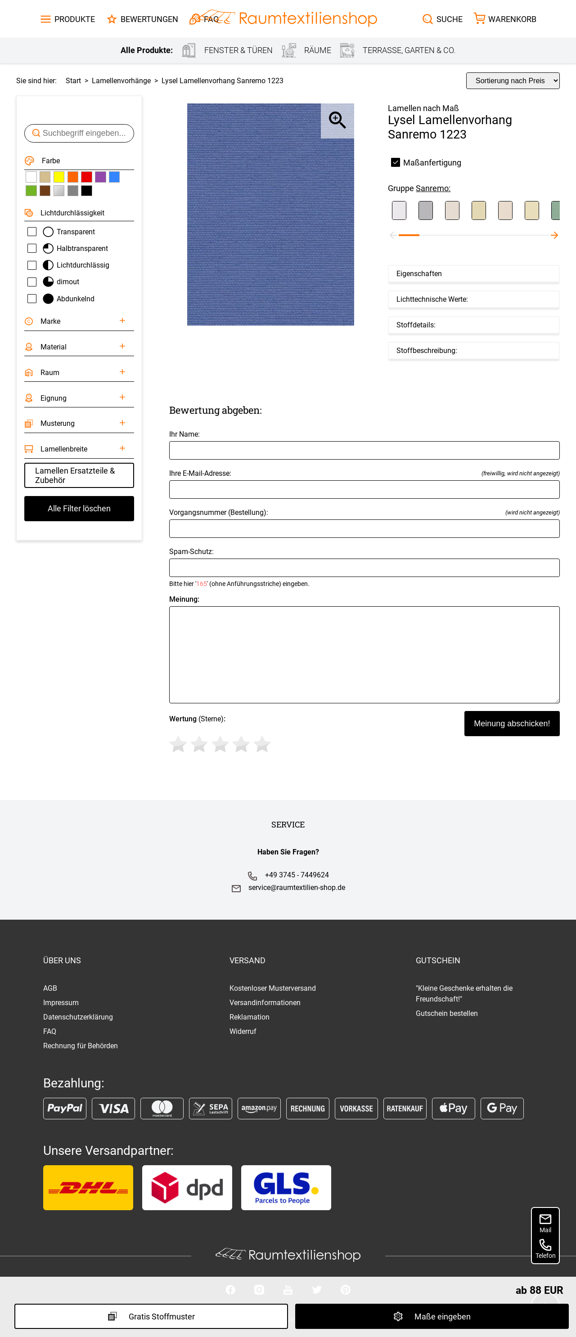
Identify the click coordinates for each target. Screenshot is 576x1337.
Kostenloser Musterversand (273, 988)
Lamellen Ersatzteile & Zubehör (75, 475)
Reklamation (250, 1017)
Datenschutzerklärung (78, 1017)
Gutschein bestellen (447, 1013)
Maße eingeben (432, 1316)
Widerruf (243, 1031)
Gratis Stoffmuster (151, 1316)
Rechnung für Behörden (80, 1046)
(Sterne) (221, 735)
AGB (50, 988)
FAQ (49, 1031)
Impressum (61, 1002)
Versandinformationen (265, 1002)
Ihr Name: (364, 444)
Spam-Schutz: (364, 567)
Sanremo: (433, 188)
